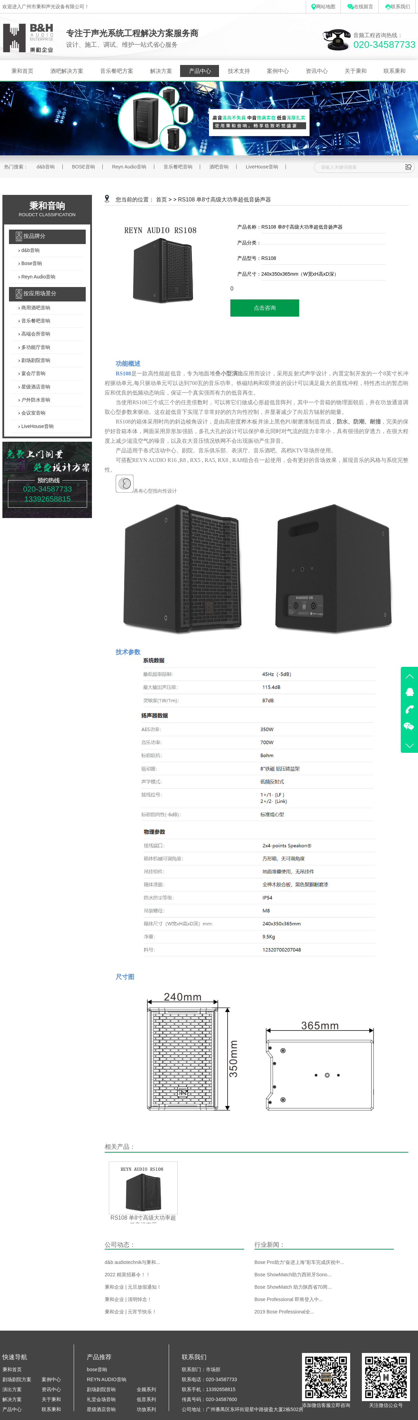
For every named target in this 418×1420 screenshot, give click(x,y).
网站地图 (323, 6)
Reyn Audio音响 (129, 166)
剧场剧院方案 (16, 1379)
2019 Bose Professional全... (284, 1311)
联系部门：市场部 (201, 1369)
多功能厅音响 (35, 347)
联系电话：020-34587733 (209, 1379)
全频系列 (146, 1389)
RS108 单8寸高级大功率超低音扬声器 (224, 199)
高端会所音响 (35, 334)
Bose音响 (31, 263)
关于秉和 (356, 71)
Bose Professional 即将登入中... (288, 1299)
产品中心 (200, 71)
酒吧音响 (219, 166)
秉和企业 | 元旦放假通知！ (133, 1287)
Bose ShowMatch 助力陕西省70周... (293, 1287)
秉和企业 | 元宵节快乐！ (131, 1311)
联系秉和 (395, 71)
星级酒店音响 (35, 386)
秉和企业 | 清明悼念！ (128, 1299)
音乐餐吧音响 (178, 166)
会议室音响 (32, 413)
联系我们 (397, 6)
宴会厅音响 (32, 373)
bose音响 (97, 1369)
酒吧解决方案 (66, 71)
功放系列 (146, 1409)
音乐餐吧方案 (116, 71)
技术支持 (239, 71)
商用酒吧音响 (35, 307)
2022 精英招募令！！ (127, 1274)
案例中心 (278, 71)
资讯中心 (317, 71)
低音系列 (146, 1399)
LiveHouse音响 (262, 166)
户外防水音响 (35, 400)
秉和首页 (22, 71)
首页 (161, 199)
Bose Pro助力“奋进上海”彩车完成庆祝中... (299, 1262)
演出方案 (12, 1389)
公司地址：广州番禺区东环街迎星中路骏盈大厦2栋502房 (242, 1409)
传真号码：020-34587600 (209, 1399)
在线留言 (360, 6)
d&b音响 (45, 166)
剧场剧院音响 (35, 360)
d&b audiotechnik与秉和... (132, 1262)
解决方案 (161, 71)
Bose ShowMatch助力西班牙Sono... (292, 1274)
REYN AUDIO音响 (106, 1379)
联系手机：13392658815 (209, 1389)
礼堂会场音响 (101, 1399)
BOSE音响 (83, 166)
